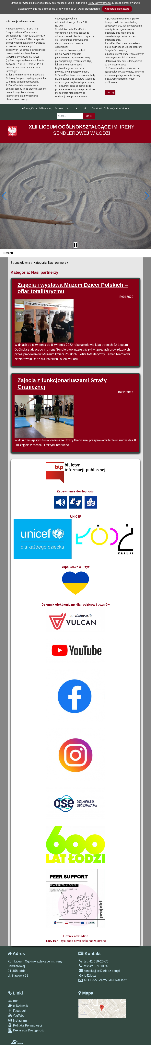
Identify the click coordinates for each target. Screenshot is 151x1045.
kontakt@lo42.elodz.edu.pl (99, 971)
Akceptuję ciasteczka (117, 8)
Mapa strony (45, 108)
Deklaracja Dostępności (26, 1030)
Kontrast (97, 108)
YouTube (16, 1015)
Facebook (17, 1011)
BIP (13, 1001)
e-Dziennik (18, 1006)
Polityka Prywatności (25, 1025)
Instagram (17, 1020)
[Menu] (75, 253)
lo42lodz (87, 975)
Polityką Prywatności (99, 2)
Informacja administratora (116, 108)
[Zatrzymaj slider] (75, 245)
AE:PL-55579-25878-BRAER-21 (103, 980)
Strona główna (29, 108)
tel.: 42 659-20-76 (93, 961)
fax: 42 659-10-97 (93, 966)
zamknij (110, 92)
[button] (4, 196)
